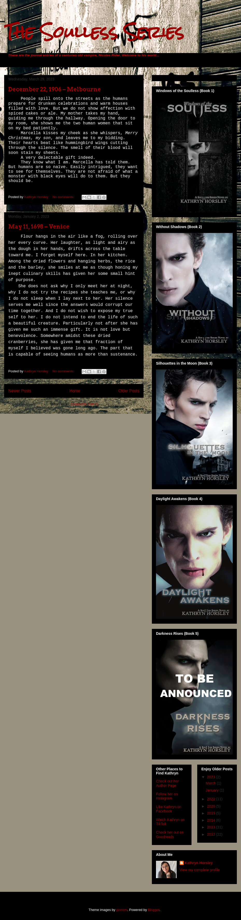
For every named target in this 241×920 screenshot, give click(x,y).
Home (74, 391)
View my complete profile (200, 870)
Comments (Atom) (84, 404)
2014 (211, 820)
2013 (211, 827)
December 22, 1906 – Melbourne (54, 89)
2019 (211, 813)
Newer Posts (19, 391)
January (213, 790)
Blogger (153, 910)
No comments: (64, 197)
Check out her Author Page (167, 783)
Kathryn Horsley (199, 863)
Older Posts (128, 391)
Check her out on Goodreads (170, 834)
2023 (211, 777)
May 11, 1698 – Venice (38, 226)
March (211, 783)
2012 (211, 834)
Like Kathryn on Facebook (168, 809)
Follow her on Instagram (167, 796)
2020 (211, 806)
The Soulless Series (94, 32)
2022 (211, 799)
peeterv (121, 910)
